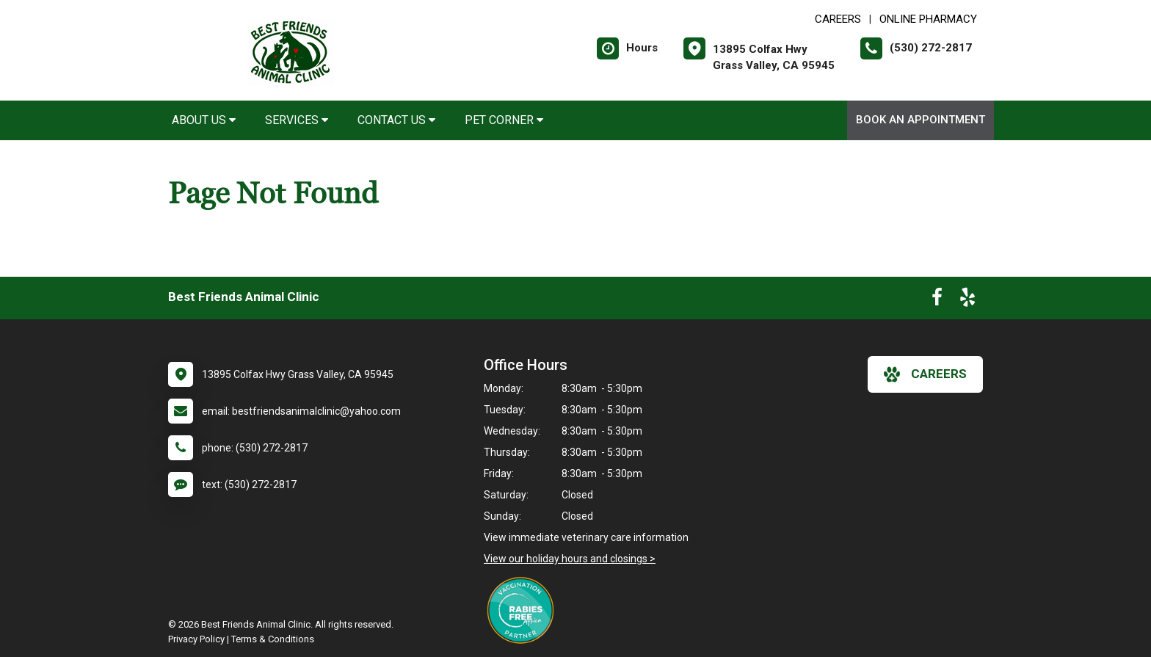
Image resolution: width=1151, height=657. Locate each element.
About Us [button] (204, 120)
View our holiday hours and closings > (570, 559)
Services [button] (296, 120)
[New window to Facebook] (937, 300)
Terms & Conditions (272, 639)
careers (925, 374)
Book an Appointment (920, 119)
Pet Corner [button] (504, 120)
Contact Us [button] (396, 120)
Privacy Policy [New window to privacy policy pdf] (196, 639)
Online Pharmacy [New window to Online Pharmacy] (928, 19)
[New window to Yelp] (967, 300)
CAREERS (838, 19)
